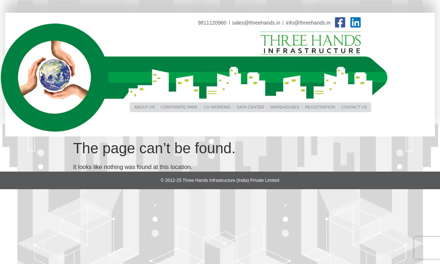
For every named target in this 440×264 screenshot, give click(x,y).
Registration (320, 107)
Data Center (250, 107)
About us (144, 107)
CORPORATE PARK (179, 107)
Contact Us (354, 107)
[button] (144, 107)
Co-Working (217, 107)
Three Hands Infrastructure (310, 44)
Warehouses (284, 107)
